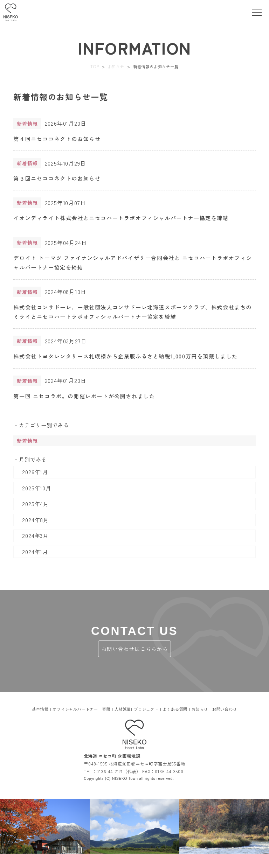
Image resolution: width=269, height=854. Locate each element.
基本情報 (40, 710)
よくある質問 (175, 710)
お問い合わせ (224, 710)
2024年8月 (35, 520)
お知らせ (116, 66)
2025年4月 (35, 504)
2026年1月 (35, 472)
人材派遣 (123, 710)
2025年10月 (36, 488)
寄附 (106, 710)
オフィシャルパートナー (75, 710)
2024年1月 (35, 552)
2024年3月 (35, 536)
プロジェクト (146, 710)
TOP (94, 66)
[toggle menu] (256, 12)
